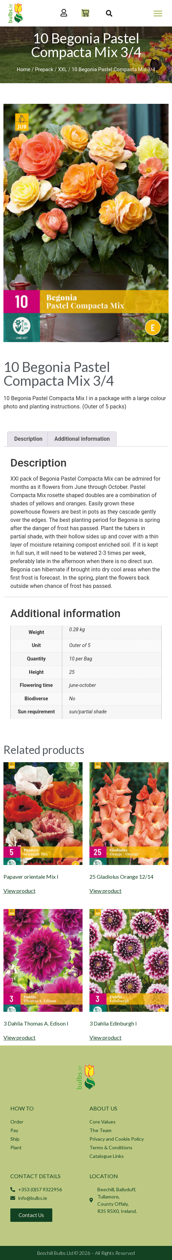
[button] (158, 13)
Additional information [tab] (82, 439)
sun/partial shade (88, 712)
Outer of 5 (79, 645)
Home (24, 69)
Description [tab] (28, 439)
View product (19, 891)
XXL (62, 69)
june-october (82, 685)
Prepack (44, 69)
